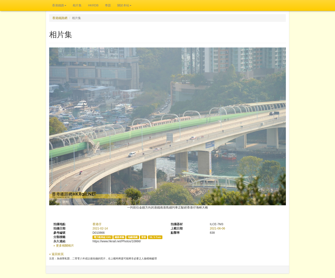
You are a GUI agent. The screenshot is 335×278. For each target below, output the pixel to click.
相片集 (77, 5)
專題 (108, 5)
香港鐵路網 (59, 18)
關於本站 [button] (124, 5)
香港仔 (97, 224)
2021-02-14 (100, 228)
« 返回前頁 (56, 254)
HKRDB (93, 5)
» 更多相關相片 (63, 245)
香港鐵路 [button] (59, 5)
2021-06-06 (217, 228)
